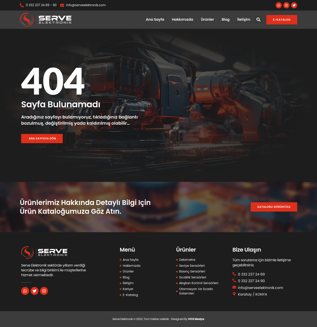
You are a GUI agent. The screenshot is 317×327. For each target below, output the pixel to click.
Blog (226, 19)
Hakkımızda (182, 19)
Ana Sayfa (155, 19)
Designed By (179, 319)
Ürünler (207, 19)
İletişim (243, 19)
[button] (258, 19)
